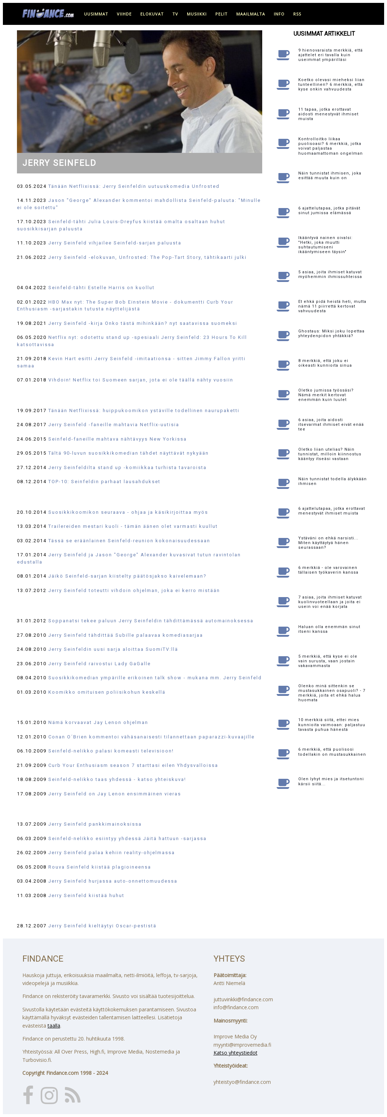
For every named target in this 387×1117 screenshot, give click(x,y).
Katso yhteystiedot (236, 1052)
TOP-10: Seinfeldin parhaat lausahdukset (104, 481)
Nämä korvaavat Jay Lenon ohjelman (98, 722)
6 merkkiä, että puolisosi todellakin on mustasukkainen (332, 751)
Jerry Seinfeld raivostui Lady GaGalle (99, 663)
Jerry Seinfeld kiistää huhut (86, 895)
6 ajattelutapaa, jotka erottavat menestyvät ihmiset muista (331, 511)
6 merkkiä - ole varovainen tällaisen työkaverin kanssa (328, 570)
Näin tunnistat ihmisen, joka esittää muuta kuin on (329, 175)
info (279, 14)
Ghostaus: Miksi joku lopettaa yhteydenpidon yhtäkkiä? (331, 333)
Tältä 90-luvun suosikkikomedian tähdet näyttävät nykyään (128, 453)
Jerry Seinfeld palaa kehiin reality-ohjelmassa (111, 852)
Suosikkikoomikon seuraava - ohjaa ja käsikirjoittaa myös (128, 512)
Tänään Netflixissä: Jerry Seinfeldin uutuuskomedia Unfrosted (134, 186)
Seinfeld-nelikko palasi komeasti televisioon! (111, 751)
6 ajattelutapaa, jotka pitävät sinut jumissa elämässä (329, 210)
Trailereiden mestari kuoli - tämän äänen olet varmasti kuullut (133, 526)
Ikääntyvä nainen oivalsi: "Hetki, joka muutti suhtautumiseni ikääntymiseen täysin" (325, 245)
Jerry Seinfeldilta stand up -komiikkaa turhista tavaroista (127, 467)
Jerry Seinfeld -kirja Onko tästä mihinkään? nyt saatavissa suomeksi (142, 323)
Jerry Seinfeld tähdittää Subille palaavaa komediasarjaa (125, 635)
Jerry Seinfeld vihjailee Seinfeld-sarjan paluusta (114, 243)
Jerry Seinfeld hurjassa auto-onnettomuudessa (112, 881)
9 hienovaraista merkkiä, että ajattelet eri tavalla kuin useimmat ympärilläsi (330, 55)
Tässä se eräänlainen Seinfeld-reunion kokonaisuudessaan (129, 540)
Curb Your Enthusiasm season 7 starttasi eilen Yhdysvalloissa (133, 765)
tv (175, 14)
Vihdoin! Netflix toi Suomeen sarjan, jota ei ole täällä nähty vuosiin (140, 380)
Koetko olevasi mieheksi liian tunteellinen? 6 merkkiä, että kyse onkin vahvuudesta (331, 85)
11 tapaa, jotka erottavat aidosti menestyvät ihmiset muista (328, 114)
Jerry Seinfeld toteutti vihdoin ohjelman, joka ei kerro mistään (134, 590)
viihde (124, 14)
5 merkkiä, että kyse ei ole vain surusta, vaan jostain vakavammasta (327, 661)
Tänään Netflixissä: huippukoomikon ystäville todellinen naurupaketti (143, 410)
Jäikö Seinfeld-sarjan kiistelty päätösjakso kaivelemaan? (127, 576)
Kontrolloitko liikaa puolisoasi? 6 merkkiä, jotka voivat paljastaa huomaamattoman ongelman (330, 146)
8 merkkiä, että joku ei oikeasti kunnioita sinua (325, 363)
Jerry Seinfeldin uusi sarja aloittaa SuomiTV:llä (113, 649)
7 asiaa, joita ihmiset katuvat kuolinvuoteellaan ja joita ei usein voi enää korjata (330, 602)
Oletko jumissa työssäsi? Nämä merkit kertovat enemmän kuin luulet (326, 395)
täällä (54, 1025)
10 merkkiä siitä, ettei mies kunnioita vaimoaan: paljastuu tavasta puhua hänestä (331, 725)
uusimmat (96, 14)
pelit (221, 14)
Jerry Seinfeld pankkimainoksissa (95, 824)
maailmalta (250, 14)
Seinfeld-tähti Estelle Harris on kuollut (101, 287)
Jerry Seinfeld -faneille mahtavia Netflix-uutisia (113, 424)
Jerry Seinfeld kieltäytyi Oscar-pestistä (102, 925)
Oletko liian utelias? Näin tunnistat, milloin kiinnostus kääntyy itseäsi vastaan (329, 454)
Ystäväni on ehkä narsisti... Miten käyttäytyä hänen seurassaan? (328, 543)
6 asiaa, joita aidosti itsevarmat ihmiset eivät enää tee (331, 425)
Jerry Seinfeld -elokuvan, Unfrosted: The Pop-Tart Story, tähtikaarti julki (147, 257)
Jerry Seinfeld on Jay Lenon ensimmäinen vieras (114, 793)
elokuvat (152, 14)
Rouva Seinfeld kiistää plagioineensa (99, 867)
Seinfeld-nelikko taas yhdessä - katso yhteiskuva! (117, 779)
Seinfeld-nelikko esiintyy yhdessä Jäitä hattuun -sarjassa (127, 838)
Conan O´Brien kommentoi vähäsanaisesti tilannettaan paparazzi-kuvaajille (151, 736)
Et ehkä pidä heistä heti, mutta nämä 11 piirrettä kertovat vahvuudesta (332, 306)
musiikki (197, 14)
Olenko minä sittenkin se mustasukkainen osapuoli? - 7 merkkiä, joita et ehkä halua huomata (331, 693)
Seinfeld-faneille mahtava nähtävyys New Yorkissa (117, 439)
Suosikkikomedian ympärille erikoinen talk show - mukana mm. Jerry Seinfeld (155, 677)
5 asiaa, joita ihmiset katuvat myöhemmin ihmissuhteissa (330, 274)
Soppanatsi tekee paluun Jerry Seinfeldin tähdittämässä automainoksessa (151, 620)
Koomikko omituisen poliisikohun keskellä (107, 692)
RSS (297, 14)
